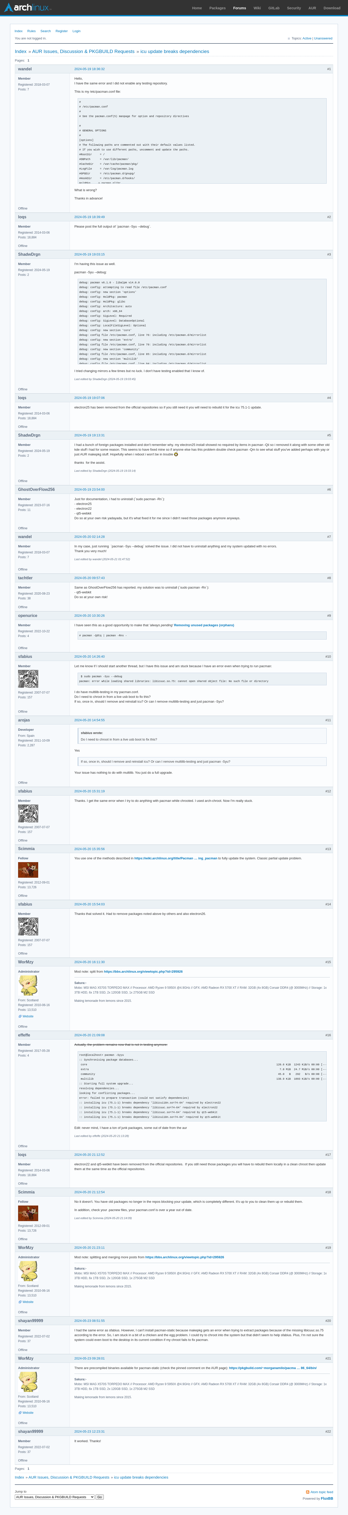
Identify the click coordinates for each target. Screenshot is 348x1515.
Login (77, 31)
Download (332, 8)
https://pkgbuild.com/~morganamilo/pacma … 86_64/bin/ (273, 1368)
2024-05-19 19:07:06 (89, 398)
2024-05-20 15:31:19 (89, 791)
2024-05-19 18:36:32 (89, 69)
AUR (312, 8)
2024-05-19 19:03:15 (89, 254)
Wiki (257, 8)
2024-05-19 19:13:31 (89, 435)
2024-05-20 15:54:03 (89, 904)
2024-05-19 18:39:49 (89, 217)
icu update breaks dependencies (174, 51)
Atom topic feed (322, 1492)
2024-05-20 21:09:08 (89, 1035)
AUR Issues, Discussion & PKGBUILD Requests (83, 51)
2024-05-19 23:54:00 (89, 489)
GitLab (273, 8)
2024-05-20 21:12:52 (89, 1155)
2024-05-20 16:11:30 (89, 962)
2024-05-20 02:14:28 (89, 537)
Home (197, 8)
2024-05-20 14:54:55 (89, 720)
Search (45, 31)
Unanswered (323, 38)
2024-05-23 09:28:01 (89, 1358)
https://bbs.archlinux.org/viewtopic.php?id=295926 (143, 971)
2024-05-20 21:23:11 (89, 1247)
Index (19, 31)
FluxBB (327, 1498)
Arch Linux (28, 8)
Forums (239, 8)
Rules (31, 31)
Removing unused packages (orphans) (204, 625)
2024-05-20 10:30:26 (89, 615)
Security (294, 8)
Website (28, 1016)
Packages (218, 8)
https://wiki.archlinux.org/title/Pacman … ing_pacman (175, 858)
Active (307, 38)
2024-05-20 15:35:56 (89, 849)
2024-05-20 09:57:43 (89, 578)
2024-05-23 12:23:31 (89, 1431)
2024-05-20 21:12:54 (89, 1192)
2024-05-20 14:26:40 (89, 656)
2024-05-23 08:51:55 (89, 1321)
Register (62, 31)
